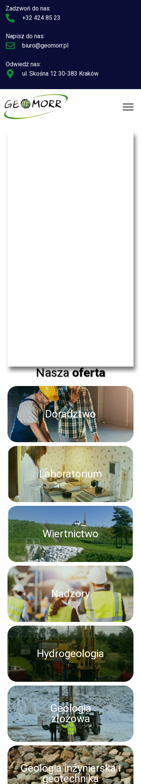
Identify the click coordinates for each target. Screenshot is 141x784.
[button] (128, 107)
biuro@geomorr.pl (45, 45)
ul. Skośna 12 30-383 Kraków (60, 73)
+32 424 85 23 (41, 17)
